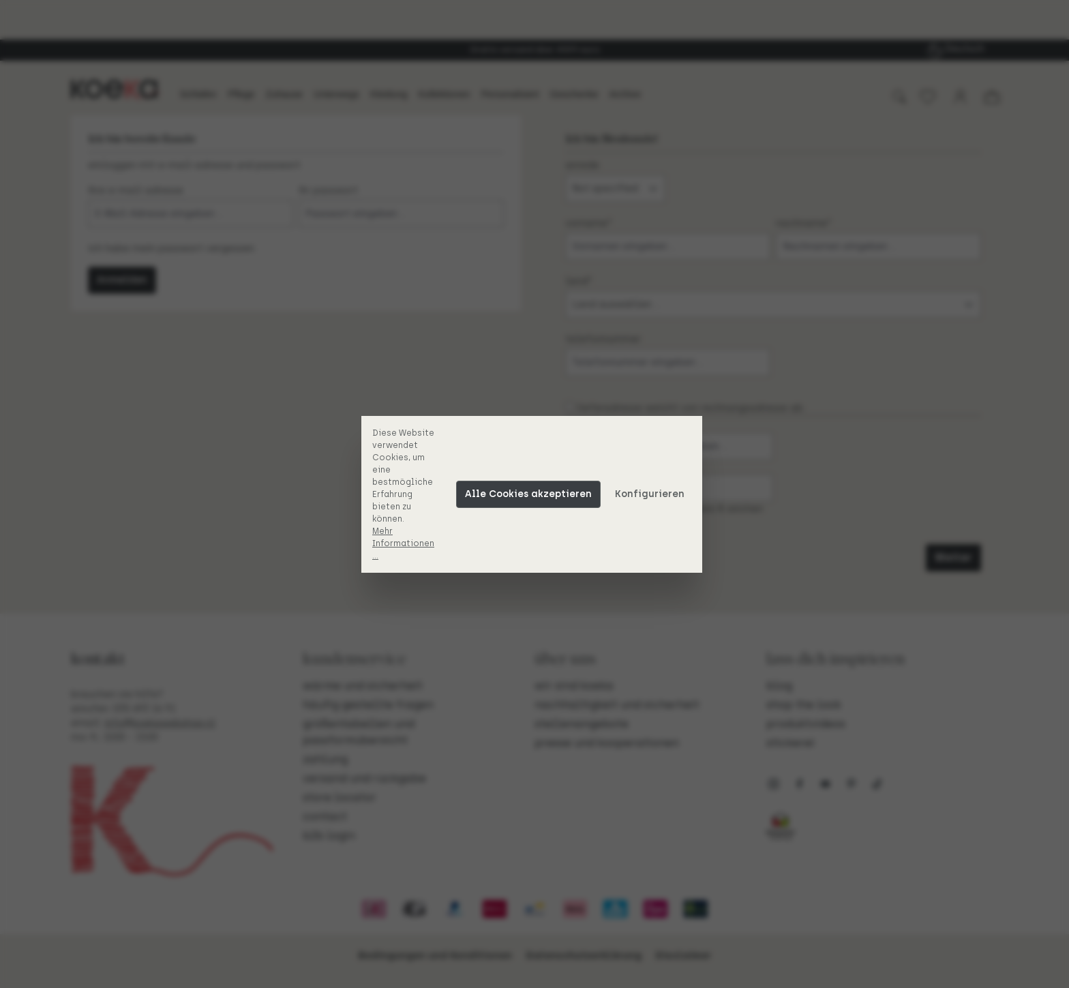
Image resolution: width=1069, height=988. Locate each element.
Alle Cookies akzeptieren (531, 494)
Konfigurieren (652, 494)
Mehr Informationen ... (406, 543)
